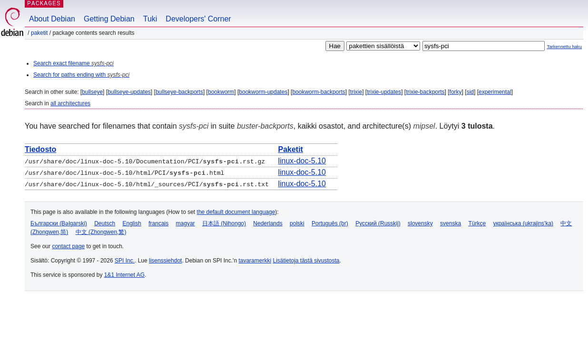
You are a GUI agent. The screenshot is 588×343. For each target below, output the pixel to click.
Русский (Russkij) (378, 223)
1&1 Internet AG (124, 275)
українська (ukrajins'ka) (523, 223)
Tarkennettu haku (564, 46)
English (132, 223)
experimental (495, 92)
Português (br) (330, 223)
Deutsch (104, 223)
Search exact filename (73, 63)
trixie (356, 92)
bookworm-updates (263, 92)
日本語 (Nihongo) (224, 223)
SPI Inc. (125, 260)
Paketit (39, 33)
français (158, 223)
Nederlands (267, 223)
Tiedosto (40, 149)
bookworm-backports (318, 92)
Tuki (150, 19)
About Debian (52, 19)
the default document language (236, 212)
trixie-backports (425, 92)
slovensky (420, 223)
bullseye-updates (129, 92)
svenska (450, 223)
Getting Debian (109, 19)
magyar (185, 223)
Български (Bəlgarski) (58, 223)
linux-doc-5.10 (302, 161)
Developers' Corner (198, 19)
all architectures (70, 103)
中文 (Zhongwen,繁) (101, 232)
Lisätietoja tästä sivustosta (306, 260)
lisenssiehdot (165, 260)
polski (297, 223)
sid (470, 92)
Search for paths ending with (81, 74)
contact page (68, 246)
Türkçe (477, 223)
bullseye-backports (179, 92)
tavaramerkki (254, 260)
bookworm (221, 92)
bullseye (92, 92)
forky (456, 92)
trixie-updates (384, 92)
